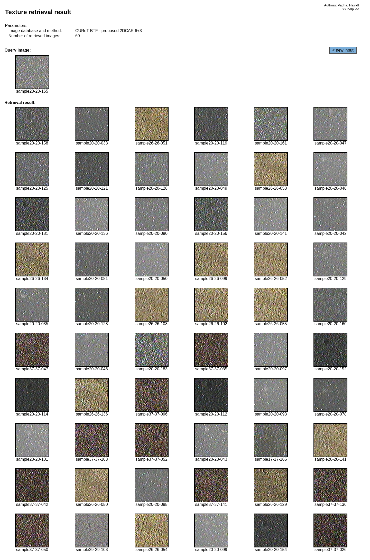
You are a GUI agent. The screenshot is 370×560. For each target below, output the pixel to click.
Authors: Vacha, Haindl (341, 5)
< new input (342, 50)
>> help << (351, 9)
